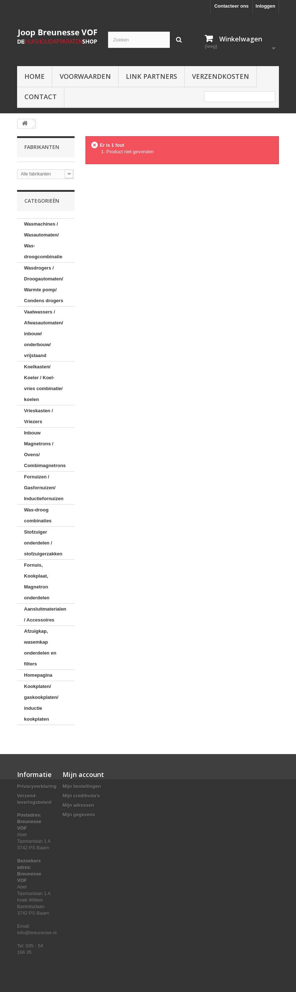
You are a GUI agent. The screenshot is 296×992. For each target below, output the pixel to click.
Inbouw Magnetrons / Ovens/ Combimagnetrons (45, 449)
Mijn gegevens (79, 814)
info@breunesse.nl (37, 932)
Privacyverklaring (36, 786)
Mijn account (83, 774)
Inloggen (265, 6)
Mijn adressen (78, 805)
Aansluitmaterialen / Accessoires (45, 614)
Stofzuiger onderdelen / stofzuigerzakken (43, 542)
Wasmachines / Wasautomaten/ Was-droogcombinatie (43, 240)
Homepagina (38, 675)
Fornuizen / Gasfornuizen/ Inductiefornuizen (43, 487)
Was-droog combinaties (38, 515)
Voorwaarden (85, 76)
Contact (40, 96)
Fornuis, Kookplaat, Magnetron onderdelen (36, 581)
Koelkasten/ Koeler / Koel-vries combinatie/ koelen (43, 383)
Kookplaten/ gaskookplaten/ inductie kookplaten (41, 703)
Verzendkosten (220, 76)
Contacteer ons (231, 6)
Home (34, 76)
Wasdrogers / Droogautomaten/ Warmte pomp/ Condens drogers (43, 284)
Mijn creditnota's (81, 795)
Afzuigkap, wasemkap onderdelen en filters (40, 647)
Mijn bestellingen (82, 786)
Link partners (151, 76)
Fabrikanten (41, 146)
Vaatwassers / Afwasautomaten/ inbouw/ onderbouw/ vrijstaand (43, 333)
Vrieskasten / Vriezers (38, 416)
